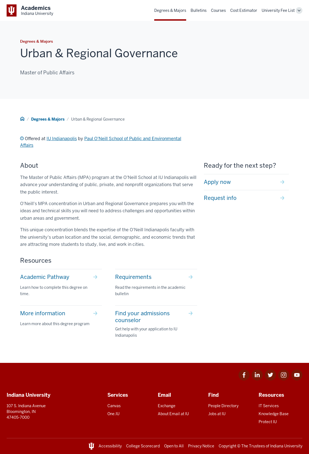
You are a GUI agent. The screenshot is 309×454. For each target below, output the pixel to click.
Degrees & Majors (170, 10)
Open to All (174, 446)
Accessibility (110, 446)
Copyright (227, 446)
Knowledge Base (274, 413)
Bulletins (199, 10)
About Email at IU (173, 413)
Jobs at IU (217, 413)
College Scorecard (143, 446)
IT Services (269, 405)
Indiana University (286, 446)
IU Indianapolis (62, 139)
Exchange (166, 405)
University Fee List (278, 10)
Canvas (114, 405)
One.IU (113, 413)
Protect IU (268, 421)
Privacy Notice (201, 446)
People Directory (223, 405)
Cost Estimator (243, 10)
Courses (218, 10)
